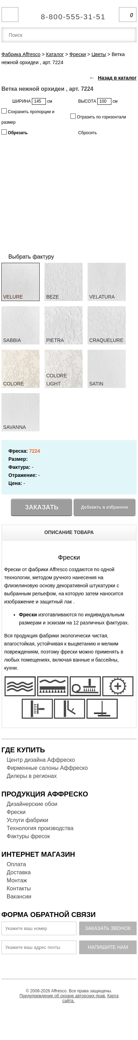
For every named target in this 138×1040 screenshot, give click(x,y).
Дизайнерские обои (32, 804)
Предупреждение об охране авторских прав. (63, 995)
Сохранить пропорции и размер (27, 116)
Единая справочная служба (69, 14)
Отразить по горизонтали (98, 116)
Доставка (19, 872)
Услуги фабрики (27, 820)
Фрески (16, 812)
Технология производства (40, 828)
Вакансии (19, 896)
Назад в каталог (117, 78)
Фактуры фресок (28, 836)
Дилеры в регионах (32, 776)
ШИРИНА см (32, 101)
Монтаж (17, 880)
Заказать (41, 507)
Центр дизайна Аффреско (41, 760)
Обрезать (14, 132)
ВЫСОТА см (97, 101)
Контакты (19, 888)
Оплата (16, 864)
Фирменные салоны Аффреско (47, 768)
